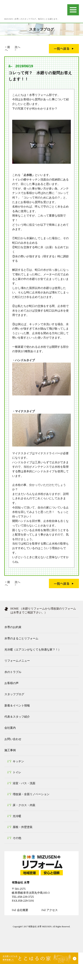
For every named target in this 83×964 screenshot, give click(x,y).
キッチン (18, 761)
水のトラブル (12, 671)
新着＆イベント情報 (17, 705)
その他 (17, 837)
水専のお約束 (12, 627)
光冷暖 (17, 816)
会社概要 (22, 910)
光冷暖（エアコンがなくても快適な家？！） (32, 649)
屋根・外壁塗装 (22, 827)
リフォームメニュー (17, 660)
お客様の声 (11, 683)
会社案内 (10, 727)
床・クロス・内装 (24, 805)
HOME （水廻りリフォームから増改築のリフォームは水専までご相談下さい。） (43, 610)
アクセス (52, 910)
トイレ (17, 772)
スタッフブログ (14, 694)
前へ (7, 48)
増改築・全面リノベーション (31, 794)
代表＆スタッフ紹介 (17, 716)
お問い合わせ (12, 739)
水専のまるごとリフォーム (21, 638)
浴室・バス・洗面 (24, 783)
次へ (17, 47)
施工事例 (10, 750)
